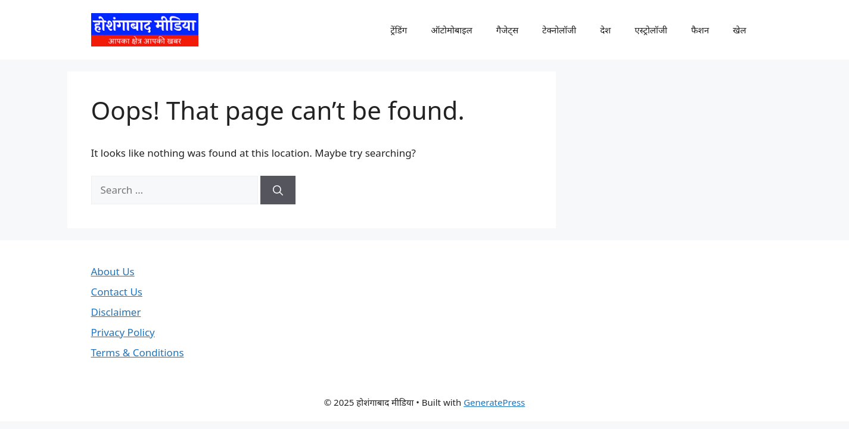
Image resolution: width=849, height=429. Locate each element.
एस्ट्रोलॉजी (651, 30)
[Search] (278, 190)
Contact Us (117, 292)
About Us (113, 271)
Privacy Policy (123, 332)
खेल (739, 30)
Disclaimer (116, 312)
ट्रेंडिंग (398, 30)
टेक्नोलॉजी (559, 30)
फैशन (700, 30)
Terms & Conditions (137, 352)
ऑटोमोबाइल (451, 30)
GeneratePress (494, 402)
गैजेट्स (507, 30)
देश (605, 30)
